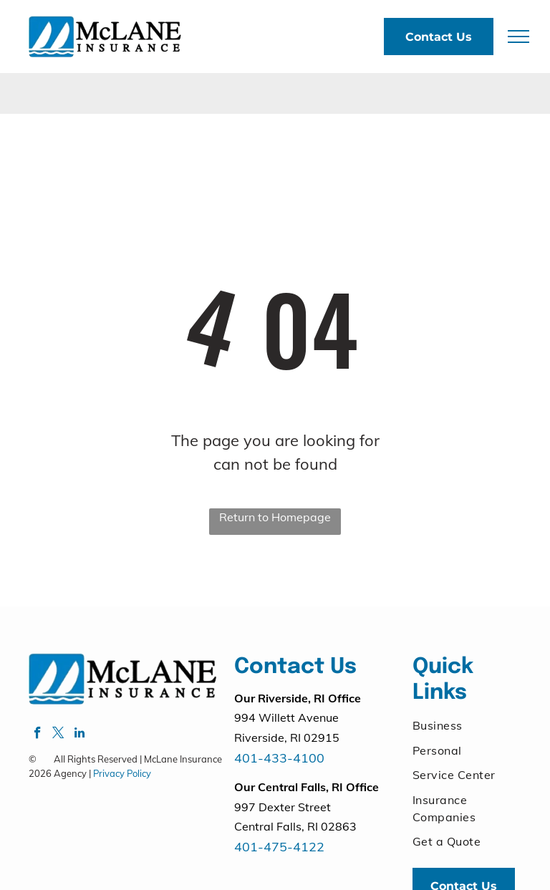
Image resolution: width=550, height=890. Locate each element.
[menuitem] (464, 725)
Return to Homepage (275, 517)
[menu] (518, 36)
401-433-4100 (279, 758)
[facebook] (38, 734)
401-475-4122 (279, 846)
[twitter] (58, 734)
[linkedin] (79, 734)
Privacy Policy (122, 773)
